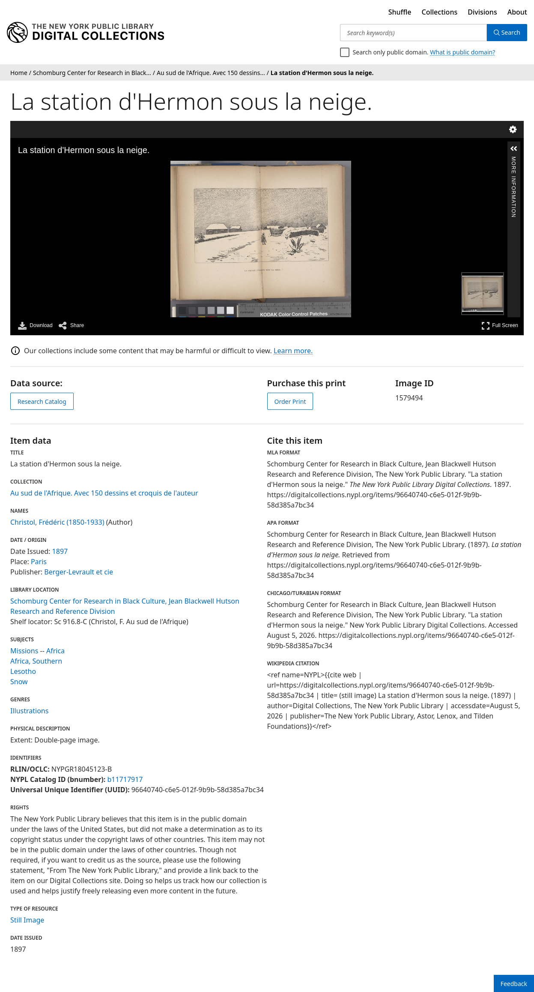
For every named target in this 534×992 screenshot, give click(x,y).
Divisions (482, 12)
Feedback (514, 984)
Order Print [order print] (290, 401)
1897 (60, 551)
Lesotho (23, 671)
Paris (39, 561)
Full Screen (499, 325)
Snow (19, 681)
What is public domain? (462, 52)
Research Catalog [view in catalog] (42, 401)
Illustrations (29, 710)
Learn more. (293, 350)
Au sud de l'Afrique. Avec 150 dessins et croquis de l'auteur (104, 493)
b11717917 (125, 779)
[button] (514, 148)
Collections (440, 12)
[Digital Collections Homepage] (85, 32)
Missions (24, 650)
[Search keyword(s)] (413, 32)
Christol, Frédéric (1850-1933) (57, 522)
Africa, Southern (36, 661)
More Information (513, 160)
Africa (55, 650)
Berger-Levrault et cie (78, 572)
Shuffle (400, 12)
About (517, 12)
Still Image (27, 920)
